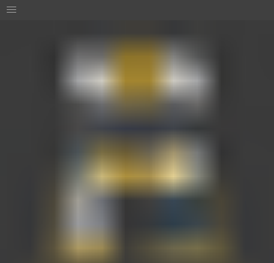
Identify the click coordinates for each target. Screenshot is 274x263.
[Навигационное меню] (11, 10)
